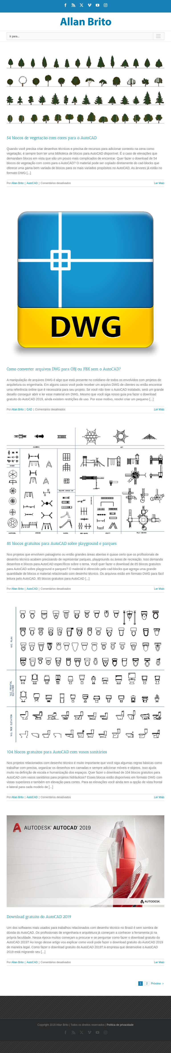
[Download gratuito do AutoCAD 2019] (85, 861)
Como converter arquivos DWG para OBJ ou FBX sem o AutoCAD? (64, 369)
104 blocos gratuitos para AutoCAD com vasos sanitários (57, 751)
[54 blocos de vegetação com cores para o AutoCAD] (85, 91)
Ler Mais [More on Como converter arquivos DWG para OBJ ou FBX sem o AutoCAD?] (159, 409)
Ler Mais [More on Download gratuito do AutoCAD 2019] (159, 962)
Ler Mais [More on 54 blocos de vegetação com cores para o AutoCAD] (159, 183)
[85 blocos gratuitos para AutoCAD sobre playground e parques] (85, 481)
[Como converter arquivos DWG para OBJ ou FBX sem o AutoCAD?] (85, 280)
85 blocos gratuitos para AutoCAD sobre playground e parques (62, 543)
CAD (29, 409)
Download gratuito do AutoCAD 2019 (39, 916)
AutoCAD (32, 183)
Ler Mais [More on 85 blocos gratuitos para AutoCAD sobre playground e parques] (159, 588)
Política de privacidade (120, 1024)
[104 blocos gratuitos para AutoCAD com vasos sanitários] (85, 674)
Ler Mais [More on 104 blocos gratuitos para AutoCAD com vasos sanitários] (159, 797)
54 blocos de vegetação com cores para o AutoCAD (52, 137)
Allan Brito (17, 183)
